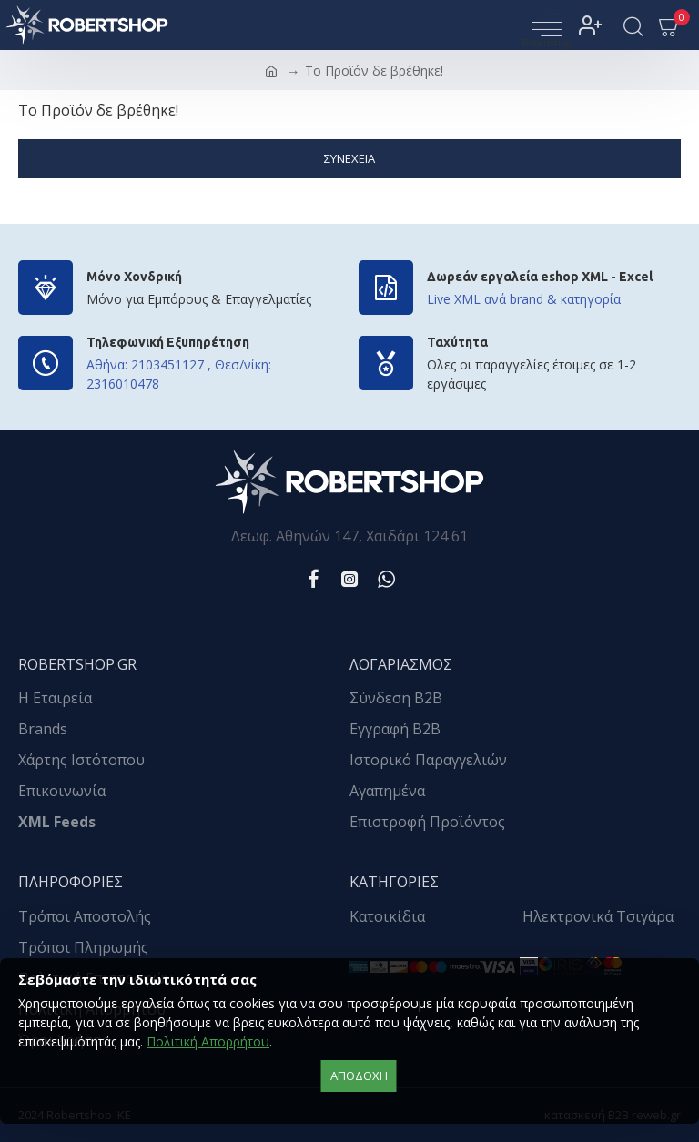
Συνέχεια (349, 158)
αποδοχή (359, 1075)
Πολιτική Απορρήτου (208, 1041)
